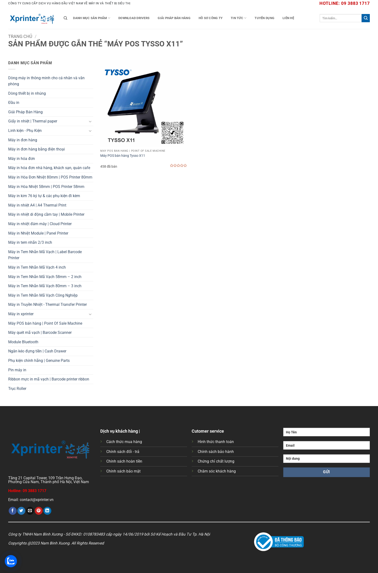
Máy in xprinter (21, 314)
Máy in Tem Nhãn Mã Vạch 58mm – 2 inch (44, 276)
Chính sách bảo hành (216, 451)
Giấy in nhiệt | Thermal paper (32, 121)
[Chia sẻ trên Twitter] (21, 511)
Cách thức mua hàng (124, 441)
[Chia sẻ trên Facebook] (13, 511)
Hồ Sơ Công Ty (211, 18)
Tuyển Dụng (264, 18)
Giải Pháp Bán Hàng (174, 18)
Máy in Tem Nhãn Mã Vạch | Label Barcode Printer (45, 255)
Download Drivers (133, 18)
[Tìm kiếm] (65, 18)
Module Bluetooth (23, 342)
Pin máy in (17, 370)
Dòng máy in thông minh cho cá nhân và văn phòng (46, 81)
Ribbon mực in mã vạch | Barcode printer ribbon (48, 379)
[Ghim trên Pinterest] (39, 511)
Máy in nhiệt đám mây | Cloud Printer (40, 224)
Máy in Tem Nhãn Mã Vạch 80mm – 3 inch (44, 286)
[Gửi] (366, 18)
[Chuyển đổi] (90, 121)
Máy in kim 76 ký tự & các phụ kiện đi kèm (44, 195)
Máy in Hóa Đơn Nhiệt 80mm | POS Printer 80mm (50, 177)
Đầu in (13, 102)
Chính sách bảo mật (123, 471)
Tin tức (238, 18)
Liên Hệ (288, 18)
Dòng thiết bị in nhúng (27, 93)
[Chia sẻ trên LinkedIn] (47, 511)
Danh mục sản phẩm (91, 18)
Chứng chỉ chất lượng (216, 461)
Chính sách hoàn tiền (124, 461)
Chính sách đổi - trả (122, 451)
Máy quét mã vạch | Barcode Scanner (40, 332)
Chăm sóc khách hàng (217, 471)
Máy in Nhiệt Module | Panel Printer (38, 233)
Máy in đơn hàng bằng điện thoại (36, 149)
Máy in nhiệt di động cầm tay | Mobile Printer (46, 214)
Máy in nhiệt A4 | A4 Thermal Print (37, 205)
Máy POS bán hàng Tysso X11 (122, 156)
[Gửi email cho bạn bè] (30, 511)
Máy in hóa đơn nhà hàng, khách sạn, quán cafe (49, 167)
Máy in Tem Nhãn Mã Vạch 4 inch (37, 267)
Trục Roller (17, 388)
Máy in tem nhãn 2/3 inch (30, 242)
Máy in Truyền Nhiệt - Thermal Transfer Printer (47, 304)
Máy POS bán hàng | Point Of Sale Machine (45, 323)
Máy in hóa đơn (21, 158)
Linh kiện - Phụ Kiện (25, 130)
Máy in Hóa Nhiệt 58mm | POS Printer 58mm (46, 186)
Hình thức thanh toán (216, 441)
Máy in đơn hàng (22, 140)
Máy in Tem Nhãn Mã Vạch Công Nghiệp (43, 295)
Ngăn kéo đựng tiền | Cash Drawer (37, 351)
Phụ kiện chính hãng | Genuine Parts (39, 360)
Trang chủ (20, 36)
